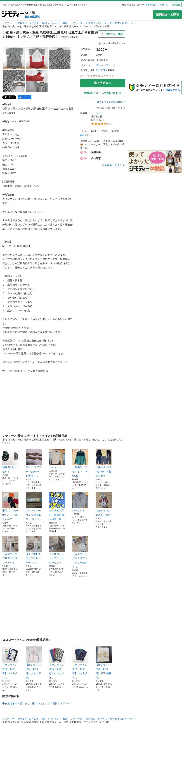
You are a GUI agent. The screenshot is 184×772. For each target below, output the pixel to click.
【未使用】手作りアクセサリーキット (10, 550)
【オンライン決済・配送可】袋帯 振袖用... (104, 662)
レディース (76, 23)
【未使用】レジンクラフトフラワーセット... (80, 552)
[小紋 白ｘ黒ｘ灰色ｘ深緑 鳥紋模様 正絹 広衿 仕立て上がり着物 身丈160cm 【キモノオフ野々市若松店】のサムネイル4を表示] (13, 80)
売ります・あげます (28, 23)
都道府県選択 (32, 16)
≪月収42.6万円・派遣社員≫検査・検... (57, 506)
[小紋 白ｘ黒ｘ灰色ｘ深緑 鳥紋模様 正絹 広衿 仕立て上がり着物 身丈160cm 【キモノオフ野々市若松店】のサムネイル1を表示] (13, 58)
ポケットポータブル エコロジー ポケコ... (34, 506)
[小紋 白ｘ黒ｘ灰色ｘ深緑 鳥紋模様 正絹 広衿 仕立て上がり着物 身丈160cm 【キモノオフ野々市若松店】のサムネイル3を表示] (59, 58)
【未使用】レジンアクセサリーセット (57, 550)
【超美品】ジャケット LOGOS (80, 463)
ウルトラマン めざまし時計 (104, 504)
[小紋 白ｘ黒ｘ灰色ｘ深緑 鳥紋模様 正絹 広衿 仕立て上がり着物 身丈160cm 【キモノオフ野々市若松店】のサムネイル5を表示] (36, 80)
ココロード (97, 113)
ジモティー (8, 23)
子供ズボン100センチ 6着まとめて (104, 463)
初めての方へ (151, 5)
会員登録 (176, 5)
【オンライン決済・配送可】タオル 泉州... (34, 662)
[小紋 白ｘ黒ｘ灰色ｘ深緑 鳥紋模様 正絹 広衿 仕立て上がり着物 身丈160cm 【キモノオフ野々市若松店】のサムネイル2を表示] (36, 58)
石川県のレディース (96, 23)
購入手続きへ (102, 83)
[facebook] (24, 97)
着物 (65, 23)
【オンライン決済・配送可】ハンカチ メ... (80, 662)
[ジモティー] (13, 14)
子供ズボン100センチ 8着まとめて (10, 506)
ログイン (164, 5)
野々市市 (101, 70)
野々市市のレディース (122, 23)
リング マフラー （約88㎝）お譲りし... (34, 463)
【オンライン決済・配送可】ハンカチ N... (57, 662)
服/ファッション (50, 23)
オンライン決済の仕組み (111, 101)
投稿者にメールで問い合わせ (102, 93)
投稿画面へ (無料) (167, 14)
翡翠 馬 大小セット (10, 461)
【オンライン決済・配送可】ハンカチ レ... (10, 662)
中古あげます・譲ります (16, 703)
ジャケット (57, 459)
